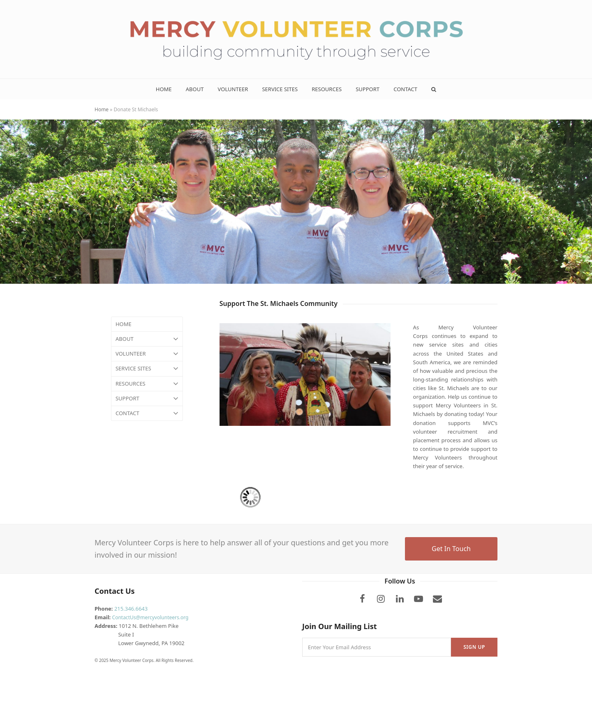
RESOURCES (147, 384)
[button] (434, 89)
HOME (124, 324)
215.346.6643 (131, 608)
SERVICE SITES (147, 368)
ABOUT (147, 339)
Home (102, 109)
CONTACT (147, 413)
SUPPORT (147, 398)
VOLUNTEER (147, 354)
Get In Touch (451, 548)
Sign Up (474, 646)
